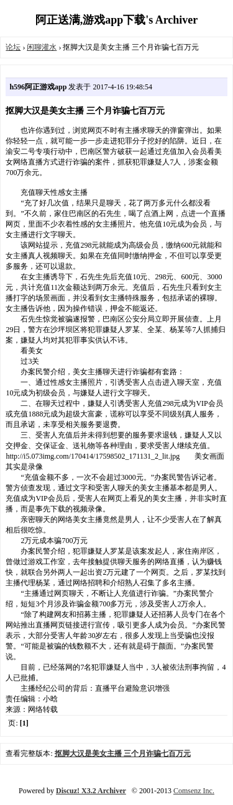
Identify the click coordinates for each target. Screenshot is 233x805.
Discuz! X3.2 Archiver (91, 790)
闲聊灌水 (42, 47)
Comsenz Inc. (193, 790)
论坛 (13, 47)
